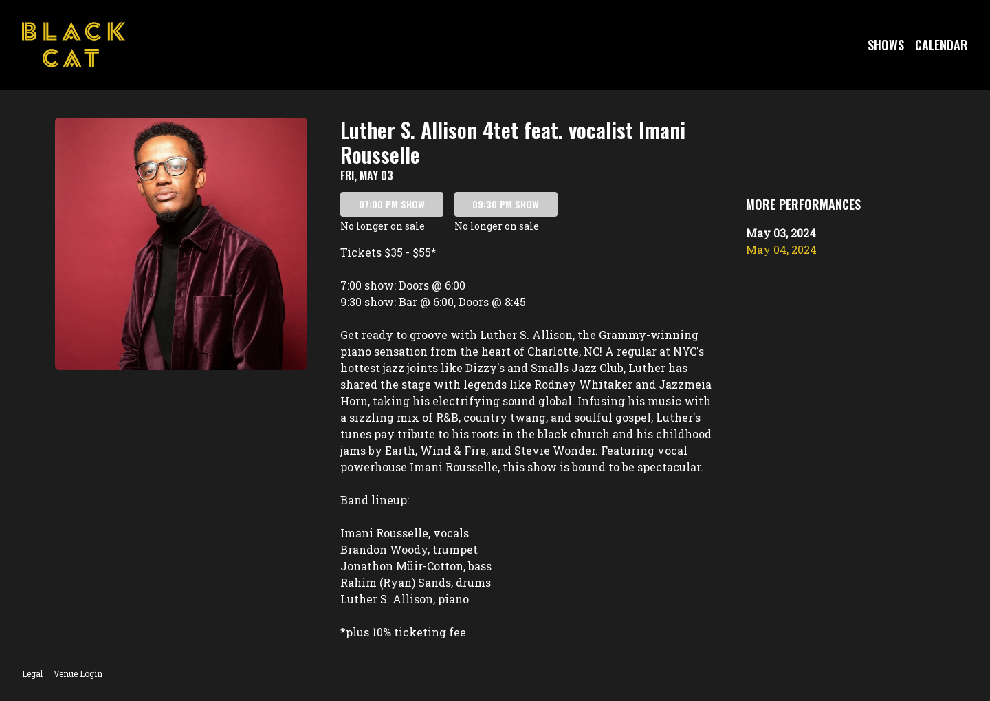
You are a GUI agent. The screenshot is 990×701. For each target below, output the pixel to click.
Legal (32, 673)
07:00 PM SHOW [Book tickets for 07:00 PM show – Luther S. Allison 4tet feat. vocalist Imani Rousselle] (392, 204)
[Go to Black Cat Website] (73, 44)
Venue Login (78, 673)
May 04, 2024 (781, 249)
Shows (886, 45)
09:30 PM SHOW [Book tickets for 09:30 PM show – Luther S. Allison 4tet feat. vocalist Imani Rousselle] (505, 204)
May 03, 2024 (781, 233)
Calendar (941, 45)
